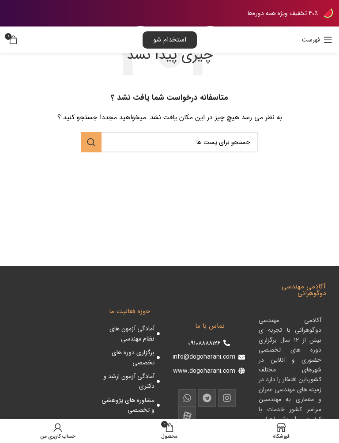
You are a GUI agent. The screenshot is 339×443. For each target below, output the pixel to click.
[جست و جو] (169, 142)
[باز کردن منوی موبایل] (317, 40)
